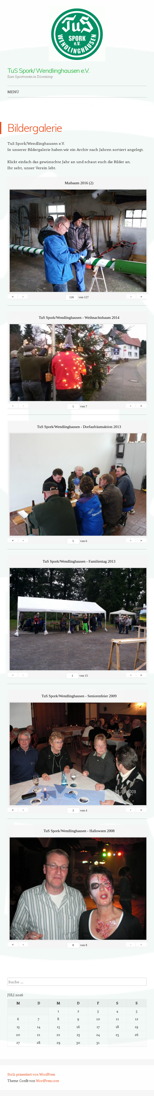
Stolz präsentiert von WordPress (31, 1074)
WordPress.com (47, 1080)
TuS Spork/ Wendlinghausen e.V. (48, 70)
